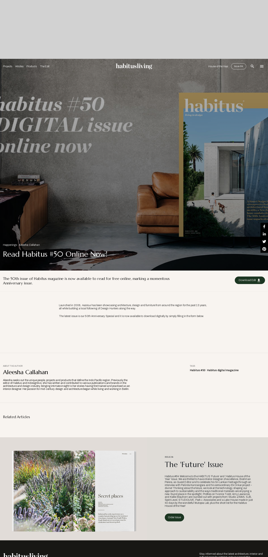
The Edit (45, 66)
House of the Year (218, 66)
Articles (19, 66)
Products (31, 66)
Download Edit (250, 280)
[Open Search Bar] (252, 66)
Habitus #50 (198, 370)
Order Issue (174, 517)
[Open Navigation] (262, 66)
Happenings (10, 245)
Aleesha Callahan (29, 245)
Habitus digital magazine (223, 370)
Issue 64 (238, 66)
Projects (7, 66)
